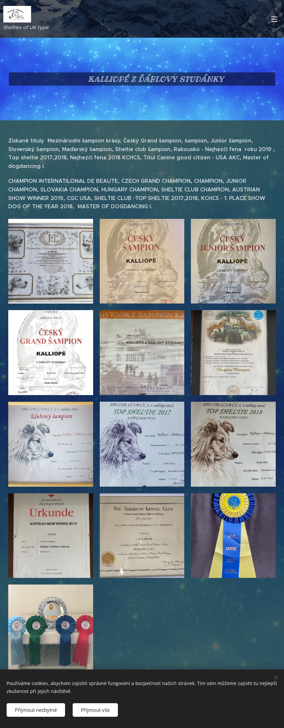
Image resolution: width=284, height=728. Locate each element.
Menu (274, 19)
